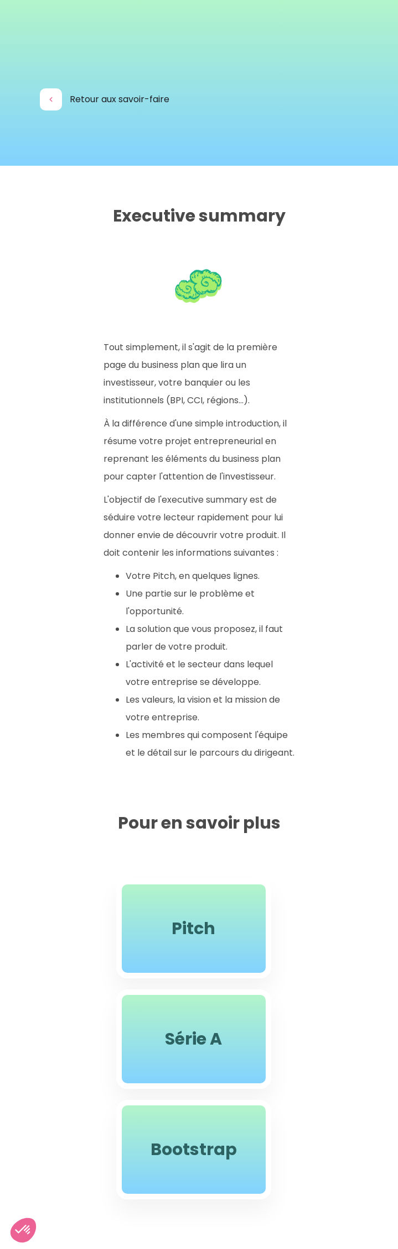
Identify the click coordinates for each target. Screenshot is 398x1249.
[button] (23, 1230)
